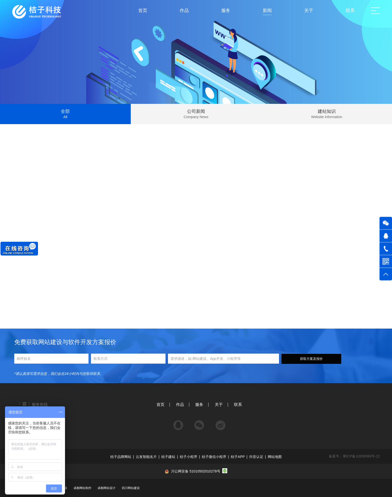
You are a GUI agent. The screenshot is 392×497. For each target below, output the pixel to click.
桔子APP (238, 457)
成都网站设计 (107, 488)
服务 (199, 404)
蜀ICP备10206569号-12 (361, 456)
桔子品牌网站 (120, 457)
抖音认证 (256, 457)
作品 (180, 404)
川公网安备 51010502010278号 (195, 471)
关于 (219, 404)
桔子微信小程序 (214, 457)
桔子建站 (168, 457)
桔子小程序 (188, 457)
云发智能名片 (146, 457)
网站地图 (275, 457)
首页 (160, 404)
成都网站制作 (83, 488)
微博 (220, 423)
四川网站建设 (131, 488)
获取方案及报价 (311, 359)
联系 (238, 404)
